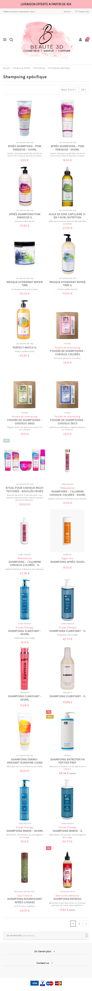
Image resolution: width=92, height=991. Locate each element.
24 (83, 89)
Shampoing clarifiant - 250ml (24, 698)
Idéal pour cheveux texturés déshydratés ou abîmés (67, 222)
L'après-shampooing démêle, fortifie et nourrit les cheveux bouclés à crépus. (24, 154)
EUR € (68, 11)
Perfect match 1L (25, 347)
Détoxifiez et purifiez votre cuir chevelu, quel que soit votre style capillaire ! (67, 904)
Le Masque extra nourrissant (24, 289)
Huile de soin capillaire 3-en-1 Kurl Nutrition (67, 216)
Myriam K (24, 692)
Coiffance (67, 554)
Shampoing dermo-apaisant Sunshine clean (24, 761)
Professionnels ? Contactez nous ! (19, 11)
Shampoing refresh (67, 898)
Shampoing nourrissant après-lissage (24, 900)
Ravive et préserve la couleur (67, 358)
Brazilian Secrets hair (24, 891)
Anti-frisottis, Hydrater (24, 906)
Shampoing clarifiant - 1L (67, 631)
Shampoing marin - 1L (67, 830)
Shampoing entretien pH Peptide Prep (67, 761)
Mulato (67, 343)
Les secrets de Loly (24, 142)
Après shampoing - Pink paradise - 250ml (67, 148)
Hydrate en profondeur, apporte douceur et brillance (67, 428)
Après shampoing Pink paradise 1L (24, 216)
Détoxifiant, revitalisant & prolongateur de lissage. (24, 835)
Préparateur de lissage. (24, 638)
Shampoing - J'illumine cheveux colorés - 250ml (67, 493)
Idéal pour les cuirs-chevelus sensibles (25, 766)
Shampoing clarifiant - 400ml (24, 632)
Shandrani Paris (67, 891)
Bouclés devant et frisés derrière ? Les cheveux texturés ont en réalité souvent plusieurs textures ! (24, 497)
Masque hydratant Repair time (25, 283)
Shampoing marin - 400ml (24, 830)
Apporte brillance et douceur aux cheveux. (67, 499)
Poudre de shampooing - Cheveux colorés (67, 352)
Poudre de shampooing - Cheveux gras (24, 421)
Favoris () (82, 11)
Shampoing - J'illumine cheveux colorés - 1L (24, 563)
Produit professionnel (25, 221)
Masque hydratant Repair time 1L (67, 283)
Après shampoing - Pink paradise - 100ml (24, 148)
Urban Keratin (67, 484)
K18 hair (67, 755)
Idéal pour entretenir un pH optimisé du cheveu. (67, 767)
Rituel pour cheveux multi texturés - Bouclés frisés (24, 489)
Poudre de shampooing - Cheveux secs (67, 421)
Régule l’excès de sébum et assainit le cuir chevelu (24, 428)
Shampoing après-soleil (67, 561)
